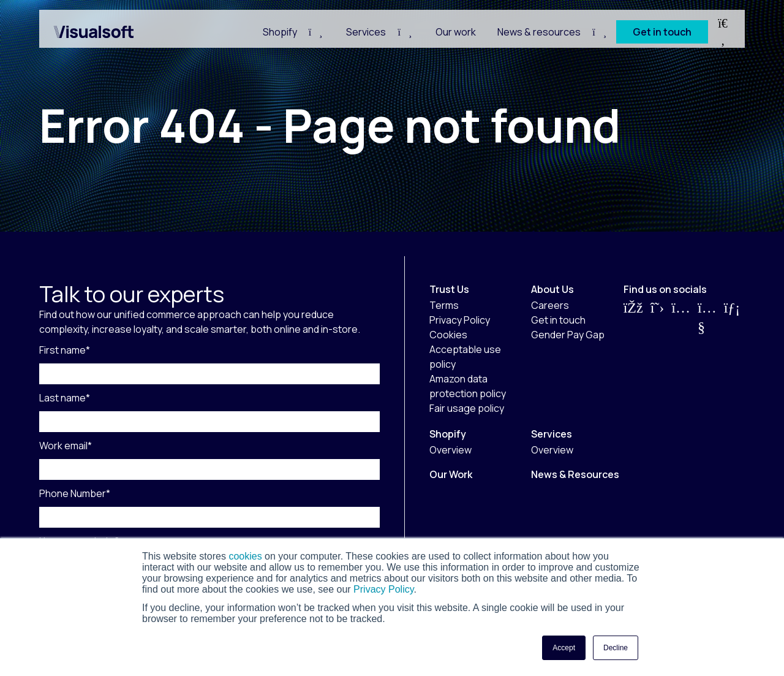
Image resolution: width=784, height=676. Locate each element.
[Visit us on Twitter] (657, 317)
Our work (455, 32)
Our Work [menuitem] (450, 474)
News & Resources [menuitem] (575, 474)
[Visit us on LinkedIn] (732, 317)
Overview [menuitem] (450, 450)
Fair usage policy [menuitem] (466, 408)
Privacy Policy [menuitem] (459, 320)
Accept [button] (563, 648)
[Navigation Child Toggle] (315, 32)
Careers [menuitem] (550, 305)
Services (366, 32)
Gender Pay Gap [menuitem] (568, 334)
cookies (245, 556)
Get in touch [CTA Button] (662, 32)
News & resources (539, 32)
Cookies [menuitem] (448, 334)
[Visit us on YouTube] (707, 317)
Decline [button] (615, 648)
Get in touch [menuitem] (558, 320)
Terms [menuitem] (444, 305)
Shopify (280, 32)
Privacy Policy (382, 589)
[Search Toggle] (722, 32)
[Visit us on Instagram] (680, 317)
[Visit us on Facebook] (633, 317)
